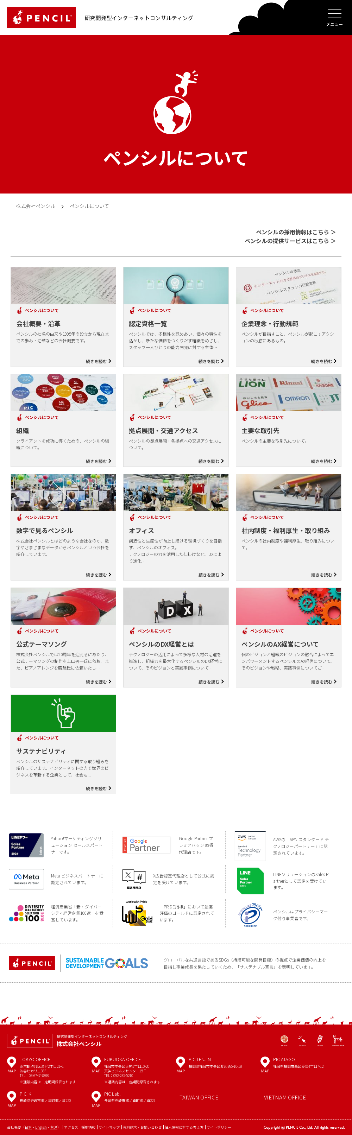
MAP (11, 1067)
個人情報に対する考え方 (184, 1127)
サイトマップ (109, 1127)
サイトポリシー (219, 1127)
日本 (28, 1127)
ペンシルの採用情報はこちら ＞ (296, 232)
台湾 (53, 1127)
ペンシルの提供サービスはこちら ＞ (290, 240)
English (41, 1127)
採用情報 (88, 1127)
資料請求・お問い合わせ (142, 1127)
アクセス (71, 1127)
